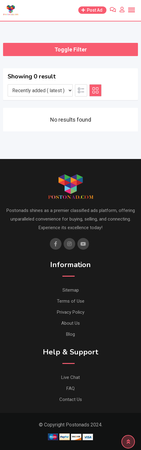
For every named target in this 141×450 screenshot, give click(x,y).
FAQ (70, 388)
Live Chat (70, 377)
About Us (70, 323)
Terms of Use (70, 301)
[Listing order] (40, 90)
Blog (70, 334)
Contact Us (70, 399)
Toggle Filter (70, 49)
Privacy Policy (70, 312)
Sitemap (70, 290)
